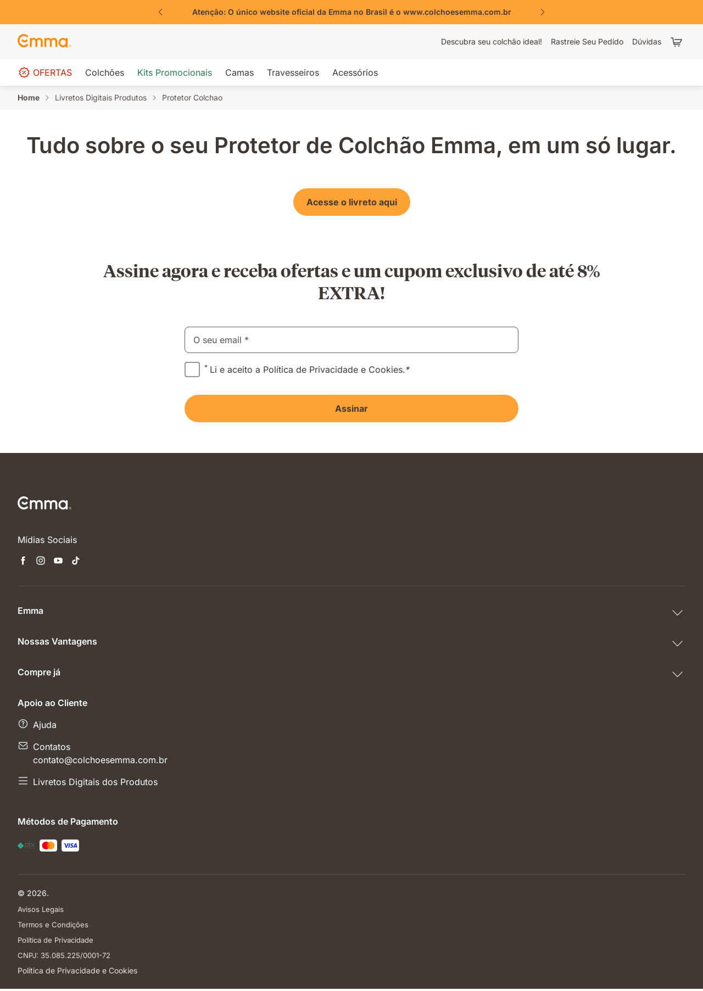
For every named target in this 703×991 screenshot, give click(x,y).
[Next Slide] (542, 12)
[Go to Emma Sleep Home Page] (44, 41)
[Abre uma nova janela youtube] (58, 561)
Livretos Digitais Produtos (101, 97)
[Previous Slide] (160, 12)
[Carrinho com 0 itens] (677, 41)
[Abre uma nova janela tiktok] (75, 561)
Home (29, 97)
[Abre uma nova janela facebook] (23, 561)
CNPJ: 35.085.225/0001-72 (68, 956)
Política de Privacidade (59, 940)
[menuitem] (491, 41)
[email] (351, 340)
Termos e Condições (54, 925)
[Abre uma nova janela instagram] (40, 561)
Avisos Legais (42, 909)
